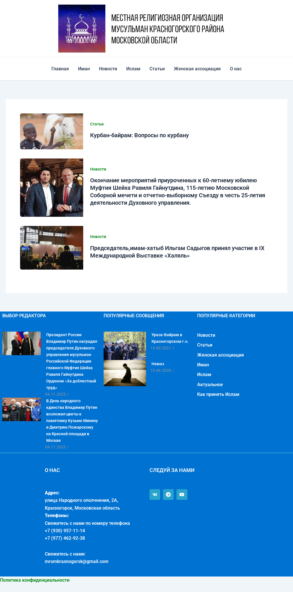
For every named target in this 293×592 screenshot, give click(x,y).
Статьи (157, 68)
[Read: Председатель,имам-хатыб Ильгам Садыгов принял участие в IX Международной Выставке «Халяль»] (51, 247)
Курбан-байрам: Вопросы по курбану (139, 135)
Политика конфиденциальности (34, 580)
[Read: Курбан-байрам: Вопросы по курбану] (51, 131)
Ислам (133, 68)
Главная (60, 68)
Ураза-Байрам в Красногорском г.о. (170, 338)
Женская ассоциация (197, 68)
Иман (84, 68)
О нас (236, 68)
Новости (108, 68)
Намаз (158, 363)
